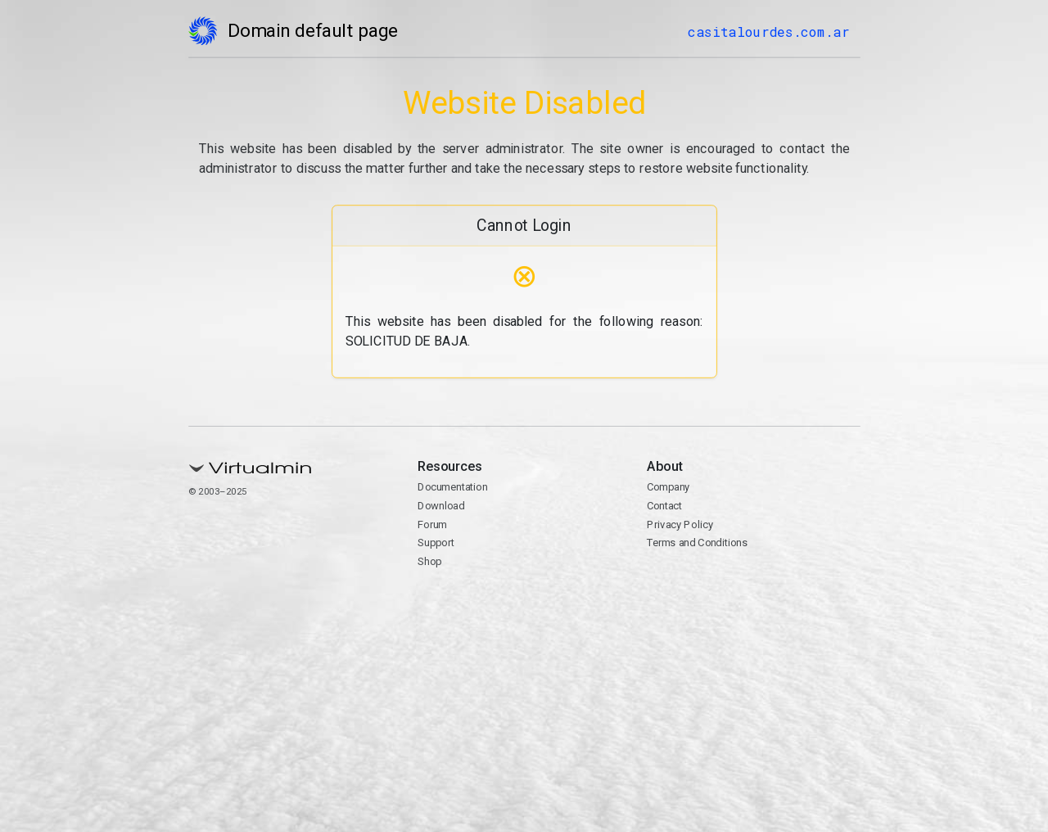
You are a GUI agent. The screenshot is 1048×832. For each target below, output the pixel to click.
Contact (664, 506)
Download (441, 506)
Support (436, 542)
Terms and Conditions (697, 542)
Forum (432, 524)
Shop (429, 561)
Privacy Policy (680, 524)
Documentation (452, 487)
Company (668, 487)
